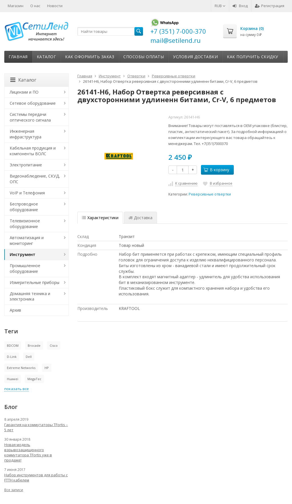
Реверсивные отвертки (210, 194)
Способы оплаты (143, 56)
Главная (18, 56)
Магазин (15, 5)
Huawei (12, 379)
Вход (240, 5)
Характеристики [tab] (100, 217)
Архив (15, 310)
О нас (35, 5)
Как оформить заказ (89, 56)
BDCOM (13, 345)
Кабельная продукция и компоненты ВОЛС (33, 150)
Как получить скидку (252, 56)
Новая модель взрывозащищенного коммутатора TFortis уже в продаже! (28, 452)
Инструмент (22, 254)
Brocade (34, 345)
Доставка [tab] (140, 217)
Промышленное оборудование (25, 268)
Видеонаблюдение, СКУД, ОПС (35, 178)
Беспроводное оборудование (24, 206)
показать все (16, 388)
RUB (220, 5)
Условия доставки (195, 56)
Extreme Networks (21, 368)
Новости (55, 5)
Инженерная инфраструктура (25, 134)
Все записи (13, 489)
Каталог (46, 56)
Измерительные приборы (34, 282)
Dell (29, 356)
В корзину (216, 169)
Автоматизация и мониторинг (27, 240)
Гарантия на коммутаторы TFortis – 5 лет (36, 427)
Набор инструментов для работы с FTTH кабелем (36, 477)
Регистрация (269, 5)
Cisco (54, 345)
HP (47, 368)
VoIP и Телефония (27, 192)
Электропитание (26, 165)
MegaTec (34, 379)
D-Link (12, 356)
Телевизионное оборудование (25, 223)
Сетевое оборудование (33, 103)
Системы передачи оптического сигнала (30, 117)
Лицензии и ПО (24, 92)
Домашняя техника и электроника (30, 296)
